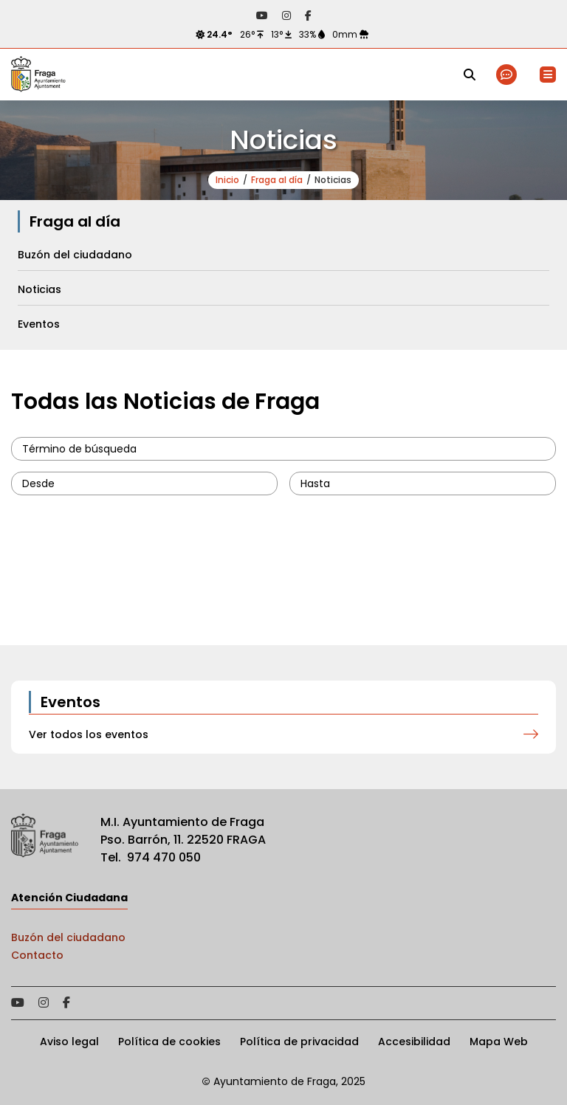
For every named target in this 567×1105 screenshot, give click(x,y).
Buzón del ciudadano (68, 937)
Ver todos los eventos (88, 734)
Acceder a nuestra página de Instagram (286, 15)
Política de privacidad (299, 1041)
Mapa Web (499, 1041)
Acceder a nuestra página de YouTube (262, 15)
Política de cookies (169, 1041)
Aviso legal (69, 1041)
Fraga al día (277, 179)
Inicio (227, 179)
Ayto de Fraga (38, 74)
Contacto (37, 955)
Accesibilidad (414, 1041)
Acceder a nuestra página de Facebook (308, 15)
